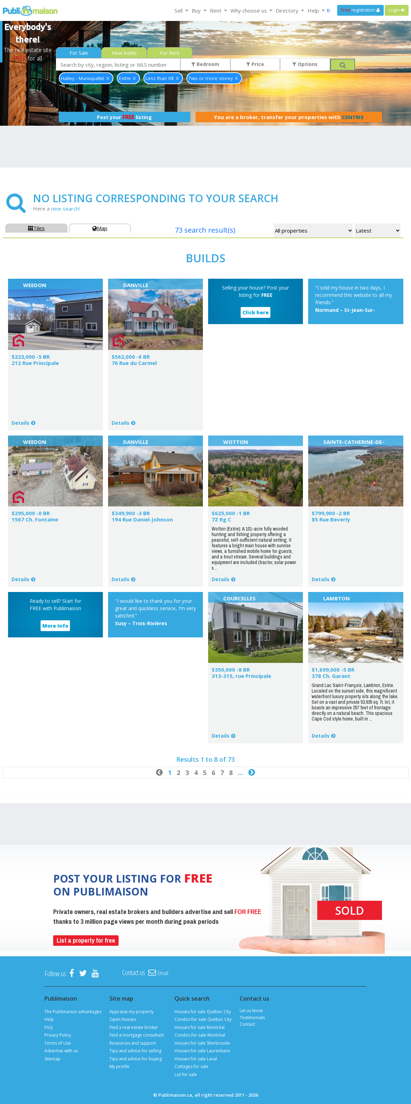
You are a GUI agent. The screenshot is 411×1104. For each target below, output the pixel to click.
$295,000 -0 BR (31, 513)
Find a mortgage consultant (136, 1035)
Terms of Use (57, 1043)
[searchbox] (118, 64)
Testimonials (252, 1018)
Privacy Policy (57, 1035)
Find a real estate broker (133, 1027)
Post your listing (124, 117)
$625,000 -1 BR (231, 513)
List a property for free (86, 940)
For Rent (169, 53)
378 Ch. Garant (331, 675)
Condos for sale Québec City (203, 1019)
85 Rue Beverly (331, 519)
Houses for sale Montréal (200, 1027)
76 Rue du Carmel (134, 362)
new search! (65, 208)
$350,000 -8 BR (231, 669)
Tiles (36, 228)
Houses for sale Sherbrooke (202, 1043)
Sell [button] (179, 10)
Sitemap (52, 1059)
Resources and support (132, 1043)
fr (329, 10)
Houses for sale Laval (196, 1059)
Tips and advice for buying (135, 1059)
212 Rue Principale (35, 362)
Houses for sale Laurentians (202, 1051)
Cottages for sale (191, 1066)
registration (360, 10)
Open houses (122, 1019)
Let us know (251, 1011)
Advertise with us (61, 1051)
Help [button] (313, 10)
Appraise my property (131, 1012)
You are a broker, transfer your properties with (289, 117)
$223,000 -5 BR (31, 356)
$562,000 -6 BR (131, 356)
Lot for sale (186, 1074)
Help (49, 1019)
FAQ (48, 1027)
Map (99, 228)
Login (397, 10)
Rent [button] (216, 10)
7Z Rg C (221, 519)
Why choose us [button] (249, 10)
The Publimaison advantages (72, 1012)
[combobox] (118, 64)
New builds (124, 53)
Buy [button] (197, 10)
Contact (247, 1024)
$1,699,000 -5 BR (333, 669)
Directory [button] (288, 10)
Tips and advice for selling (135, 1051)
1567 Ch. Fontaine (35, 519)
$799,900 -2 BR (331, 513)
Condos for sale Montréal (200, 1035)
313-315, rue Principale (241, 675)
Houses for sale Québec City (203, 1012)
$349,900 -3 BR (131, 513)
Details (20, 422)
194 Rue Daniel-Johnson (142, 519)
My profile (119, 1066)
